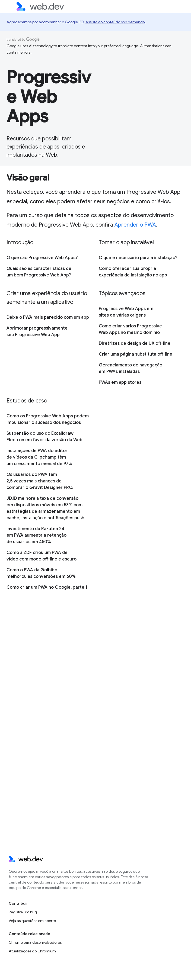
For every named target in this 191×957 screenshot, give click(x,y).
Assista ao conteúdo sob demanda (115, 22)
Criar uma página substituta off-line (135, 354)
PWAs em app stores (120, 382)
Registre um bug (23, 912)
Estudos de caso (27, 400)
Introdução (20, 242)
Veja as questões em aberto (32, 920)
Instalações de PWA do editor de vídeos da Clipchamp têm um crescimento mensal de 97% (39, 457)
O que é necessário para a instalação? (138, 257)
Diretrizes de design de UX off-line (134, 343)
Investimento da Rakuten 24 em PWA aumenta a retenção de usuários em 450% (36, 535)
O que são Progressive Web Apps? (42, 257)
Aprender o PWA (135, 224)
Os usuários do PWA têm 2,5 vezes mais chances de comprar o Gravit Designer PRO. (40, 481)
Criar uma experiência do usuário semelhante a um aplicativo (47, 297)
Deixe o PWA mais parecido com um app (48, 317)
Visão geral (28, 177)
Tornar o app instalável (126, 242)
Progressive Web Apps (49, 96)
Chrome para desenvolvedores (35, 942)
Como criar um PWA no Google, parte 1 (47, 587)
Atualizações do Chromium (32, 951)
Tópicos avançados (122, 293)
